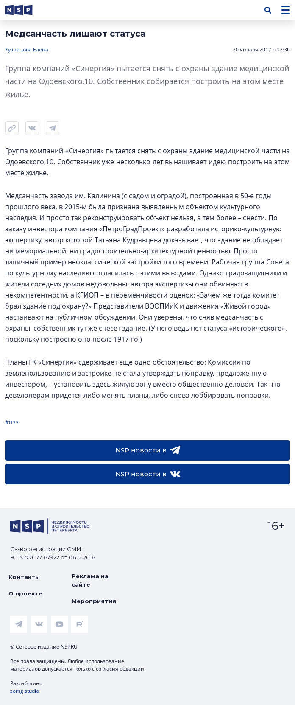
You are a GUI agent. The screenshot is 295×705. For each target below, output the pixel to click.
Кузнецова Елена (26, 49)
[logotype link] (26, 10)
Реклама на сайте (90, 580)
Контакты (24, 576)
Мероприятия (94, 601)
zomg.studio (24, 690)
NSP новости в (147, 450)
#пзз (12, 422)
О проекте (25, 593)
